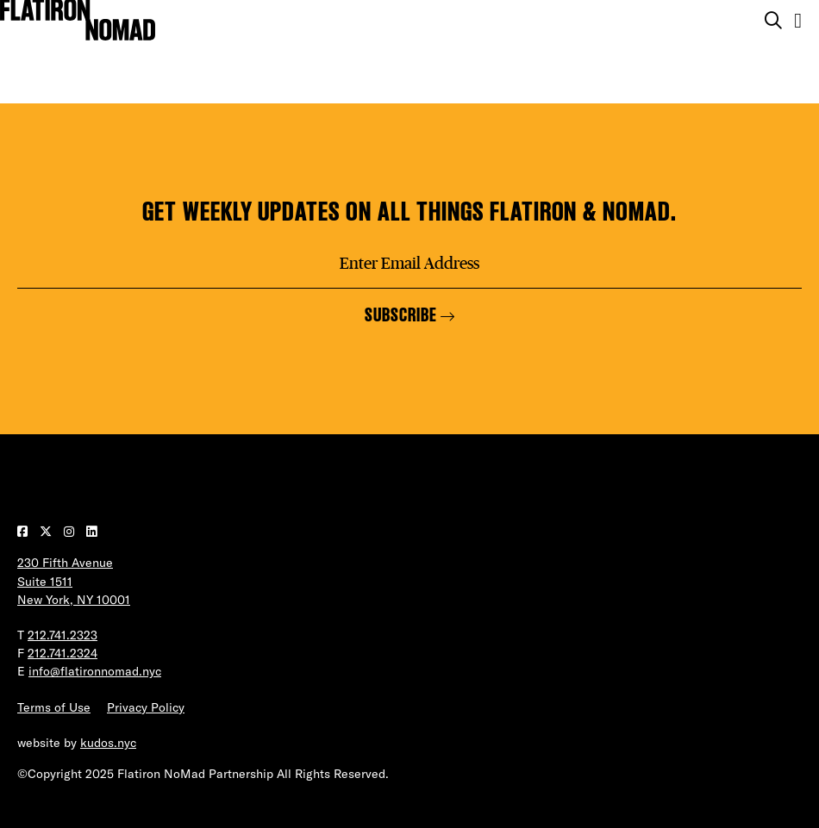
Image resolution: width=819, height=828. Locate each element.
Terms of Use (54, 707)
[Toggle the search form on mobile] (773, 20)
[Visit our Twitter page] (47, 531)
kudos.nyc (108, 742)
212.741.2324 (62, 653)
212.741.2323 (62, 635)
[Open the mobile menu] (798, 20)
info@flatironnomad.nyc (94, 671)
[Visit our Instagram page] (71, 531)
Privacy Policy (145, 707)
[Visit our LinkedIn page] (91, 531)
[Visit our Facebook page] (24, 531)
